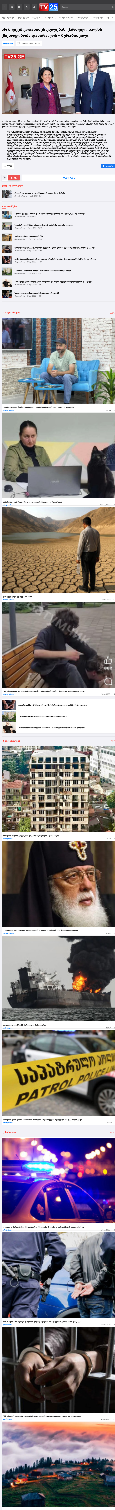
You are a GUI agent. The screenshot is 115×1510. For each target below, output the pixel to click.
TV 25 (7, 166)
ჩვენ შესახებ (8, 17)
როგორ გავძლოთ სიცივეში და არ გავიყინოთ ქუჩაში (40, 193)
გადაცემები (23, 17)
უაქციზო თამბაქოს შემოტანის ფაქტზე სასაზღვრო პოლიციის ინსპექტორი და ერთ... (55, 259)
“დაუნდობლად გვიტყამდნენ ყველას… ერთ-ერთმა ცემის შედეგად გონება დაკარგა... (56, 247)
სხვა (109, 17)
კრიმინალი (10, 1132)
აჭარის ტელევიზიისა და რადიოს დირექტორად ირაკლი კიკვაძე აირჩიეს (50, 213)
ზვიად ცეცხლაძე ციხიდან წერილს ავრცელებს (37, 293)
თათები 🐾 (50, 17)
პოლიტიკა (98, 17)
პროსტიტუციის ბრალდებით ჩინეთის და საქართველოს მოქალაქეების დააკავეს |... (55, 281)
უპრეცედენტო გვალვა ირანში (29, 236)
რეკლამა (37, 17)
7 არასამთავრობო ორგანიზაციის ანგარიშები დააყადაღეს (43, 270)
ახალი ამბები (66, 17)
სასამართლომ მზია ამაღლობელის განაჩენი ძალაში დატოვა (44, 225)
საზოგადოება (82, 17)
